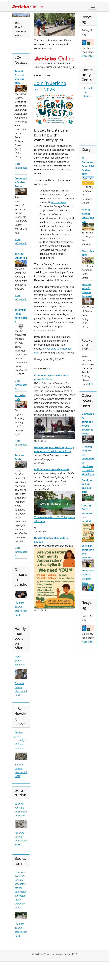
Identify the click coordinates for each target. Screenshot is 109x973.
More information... (21, 167)
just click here (58, 202)
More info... (88, 55)
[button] (37, 33)
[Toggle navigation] (92, 6)
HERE (90, 384)
